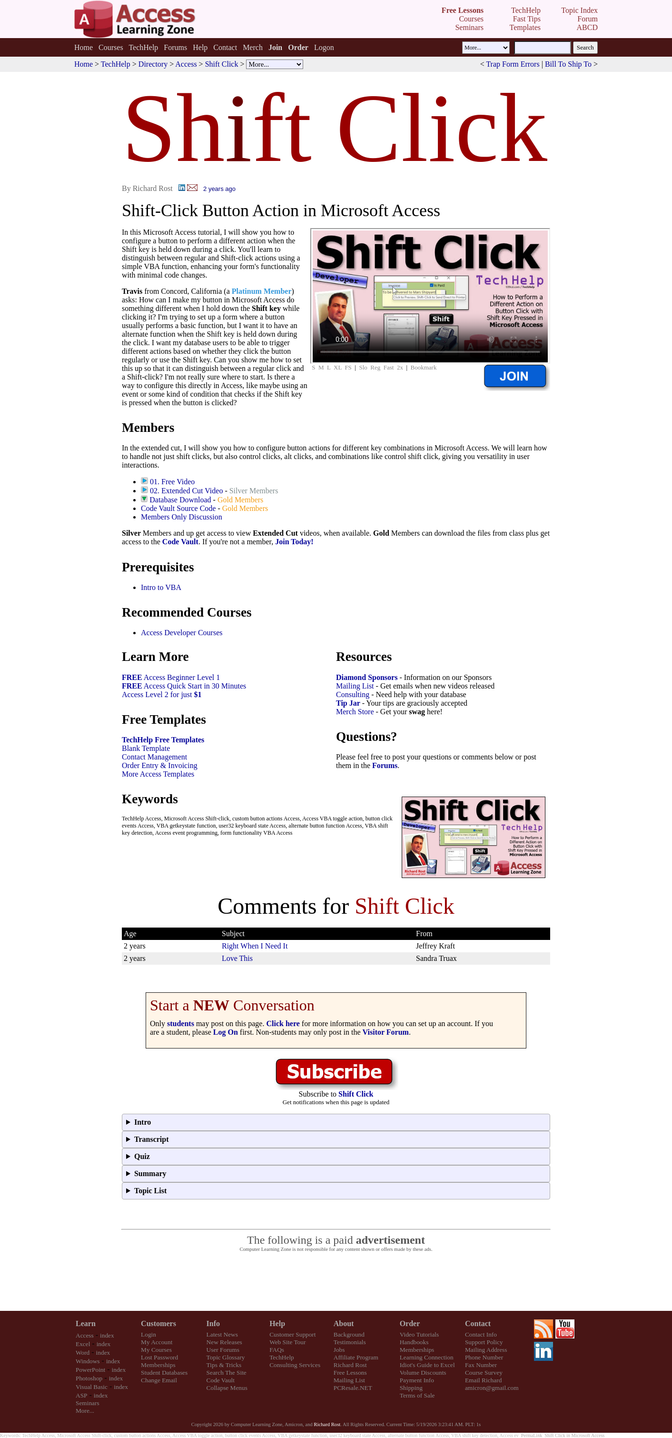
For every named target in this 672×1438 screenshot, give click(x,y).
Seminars (87, 1403)
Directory (153, 64)
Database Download (180, 500)
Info (213, 1323)
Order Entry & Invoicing (160, 765)
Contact (225, 47)
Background (349, 1334)
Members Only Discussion (181, 517)
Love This (237, 958)
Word (82, 1352)
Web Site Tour (287, 1342)
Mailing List (355, 686)
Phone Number (484, 1357)
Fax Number (481, 1364)
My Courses (156, 1349)
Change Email (159, 1380)
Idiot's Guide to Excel (427, 1364)
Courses (111, 47)
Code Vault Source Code (178, 508)
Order (410, 1323)
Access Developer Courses (182, 633)
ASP (81, 1395)
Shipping (411, 1387)
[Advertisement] (336, 1281)
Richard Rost (350, 1364)
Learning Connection (427, 1357)
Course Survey (484, 1372)
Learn (86, 1323)
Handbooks (414, 1342)
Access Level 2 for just (162, 694)
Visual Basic (92, 1386)
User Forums (223, 1349)
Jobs (339, 1349)
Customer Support (292, 1334)
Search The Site (227, 1372)
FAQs (276, 1349)
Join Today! (294, 542)
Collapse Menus (227, 1387)
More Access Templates (158, 774)
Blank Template (146, 748)
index (107, 1335)
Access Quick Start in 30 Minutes (184, 686)
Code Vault (180, 542)
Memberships (158, 1364)
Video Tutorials (419, 1334)
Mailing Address (486, 1349)
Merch (253, 47)
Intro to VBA (161, 587)
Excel (83, 1344)
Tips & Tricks (224, 1364)
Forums (175, 47)
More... (85, 1410)
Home (83, 47)
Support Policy (484, 1342)
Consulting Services (294, 1364)
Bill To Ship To (568, 64)
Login (148, 1334)
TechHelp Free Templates (163, 740)
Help (200, 47)
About (344, 1323)
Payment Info (417, 1380)
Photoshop (89, 1378)
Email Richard (483, 1380)
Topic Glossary (226, 1357)
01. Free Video (172, 482)
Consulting (352, 694)
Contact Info (481, 1334)
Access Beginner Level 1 (171, 677)
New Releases (224, 1342)
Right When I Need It (254, 946)
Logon (324, 47)
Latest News (222, 1334)
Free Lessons (350, 1372)
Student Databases (164, 1372)
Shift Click (221, 64)
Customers (158, 1323)
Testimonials (350, 1342)
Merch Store (355, 712)
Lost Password (159, 1357)
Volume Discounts (423, 1372)
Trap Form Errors (512, 64)
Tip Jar (348, 703)
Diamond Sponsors (366, 677)
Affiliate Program (356, 1357)
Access (186, 64)
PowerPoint (90, 1369)
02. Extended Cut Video (186, 491)
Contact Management (154, 757)
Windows (88, 1361)
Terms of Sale (417, 1395)
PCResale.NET (353, 1387)
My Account (156, 1342)
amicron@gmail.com (492, 1387)
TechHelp (143, 47)
